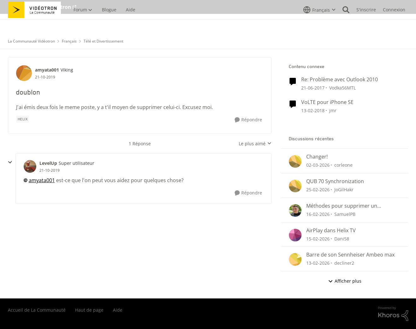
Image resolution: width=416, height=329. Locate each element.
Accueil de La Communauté (37, 310)
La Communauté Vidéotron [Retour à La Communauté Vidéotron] (31, 41)
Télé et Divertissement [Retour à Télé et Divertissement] (103, 41)
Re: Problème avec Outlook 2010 (339, 79)
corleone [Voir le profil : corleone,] (343, 165)
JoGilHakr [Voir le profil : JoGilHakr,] (344, 190)
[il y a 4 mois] (318, 165)
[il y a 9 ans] (313, 87)
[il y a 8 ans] (313, 110)
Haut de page (89, 310)
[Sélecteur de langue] (319, 23)
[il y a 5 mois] (318, 214)
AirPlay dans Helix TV (331, 230)
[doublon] (49, 170)
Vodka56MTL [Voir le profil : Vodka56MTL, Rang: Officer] (342, 88)
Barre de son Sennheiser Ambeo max (350, 254)
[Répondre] (248, 120)
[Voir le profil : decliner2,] (295, 259)
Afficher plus (344, 281)
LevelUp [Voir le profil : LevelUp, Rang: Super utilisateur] (48, 163)
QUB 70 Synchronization (335, 181)
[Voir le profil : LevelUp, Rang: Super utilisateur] (30, 166)
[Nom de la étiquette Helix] (22, 119)
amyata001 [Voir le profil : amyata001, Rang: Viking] (47, 70)
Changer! (317, 156)
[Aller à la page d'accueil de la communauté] (34, 23)
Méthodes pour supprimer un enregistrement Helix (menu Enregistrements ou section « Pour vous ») (347, 206)
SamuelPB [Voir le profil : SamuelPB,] (344, 214)
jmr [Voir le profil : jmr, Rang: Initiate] (333, 110)
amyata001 (42, 180)
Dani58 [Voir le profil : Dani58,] (341, 238)
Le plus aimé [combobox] (255, 144)
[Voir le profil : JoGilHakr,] (295, 186)
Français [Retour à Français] (69, 41)
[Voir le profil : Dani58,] (295, 235)
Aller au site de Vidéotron (39, 6)
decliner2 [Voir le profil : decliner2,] (344, 263)
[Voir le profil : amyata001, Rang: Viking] (24, 73)
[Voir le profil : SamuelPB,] (295, 210)
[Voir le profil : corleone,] (295, 161)
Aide (117, 310)
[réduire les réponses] (10, 162)
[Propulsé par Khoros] (393, 314)
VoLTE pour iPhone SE (327, 102)
